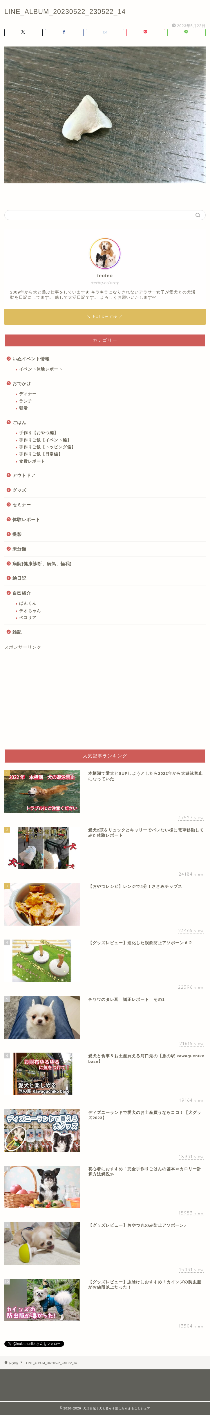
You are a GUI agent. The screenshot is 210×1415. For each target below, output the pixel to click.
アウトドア (24, 475)
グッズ (19, 490)
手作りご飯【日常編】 (41, 454)
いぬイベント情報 (31, 358)
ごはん (19, 422)
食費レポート (32, 461)
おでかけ (21, 383)
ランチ (25, 401)
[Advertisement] (105, 700)
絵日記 (19, 578)
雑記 (17, 631)
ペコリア (28, 618)
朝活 (23, 408)
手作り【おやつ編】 (38, 433)
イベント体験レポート (41, 369)
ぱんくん (28, 603)
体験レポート (26, 519)
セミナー (21, 504)
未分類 (19, 548)
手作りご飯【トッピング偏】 (47, 447)
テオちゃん (30, 611)
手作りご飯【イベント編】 (45, 440)
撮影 (17, 534)
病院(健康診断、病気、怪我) (42, 563)
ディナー (28, 394)
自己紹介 (21, 593)
